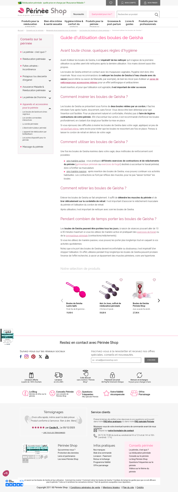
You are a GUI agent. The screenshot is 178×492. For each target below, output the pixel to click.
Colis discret (85, 378)
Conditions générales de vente (85, 487)
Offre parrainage (100, 465)
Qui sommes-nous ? (66, 450)
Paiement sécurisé (112, 380)
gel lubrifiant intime (69, 128)
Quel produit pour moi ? (102, 14)
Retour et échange (101, 459)
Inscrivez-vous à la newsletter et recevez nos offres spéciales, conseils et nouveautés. (123, 353)
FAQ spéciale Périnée (144, 421)
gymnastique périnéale (87, 164)
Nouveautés (78, 14)
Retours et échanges (139, 380)
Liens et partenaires (66, 456)
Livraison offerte (31, 380)
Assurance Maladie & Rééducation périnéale (34, 89)
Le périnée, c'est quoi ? (139, 450)
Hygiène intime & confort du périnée (74, 23)
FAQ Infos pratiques (112, 421)
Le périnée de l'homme (34, 97)
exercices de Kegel (110, 164)
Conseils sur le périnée (139, 456)
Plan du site (128, 487)
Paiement (107, 456)
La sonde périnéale (30, 124)
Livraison (58, 380)
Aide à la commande (102, 453)
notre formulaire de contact (121, 430)
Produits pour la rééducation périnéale (30, 23)
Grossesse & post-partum (114, 22)
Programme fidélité (102, 462)
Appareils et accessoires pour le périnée (35, 106)
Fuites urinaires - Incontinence (31, 67)
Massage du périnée (33, 146)
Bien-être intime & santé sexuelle (53, 22)
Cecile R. (54, 427)
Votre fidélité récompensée (117, 393)
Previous (62, 300)
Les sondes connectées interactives (31, 119)
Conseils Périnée (65, 391)
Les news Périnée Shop (68, 459)
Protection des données (68, 453)
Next (159, 300)
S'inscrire (151, 360)
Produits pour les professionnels (148, 22)
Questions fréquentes (87, 393)
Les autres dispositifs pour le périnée (34, 139)
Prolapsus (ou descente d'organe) (35, 78)
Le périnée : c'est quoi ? (34, 52)
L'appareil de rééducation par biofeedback (34, 133)
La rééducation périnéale (140, 453)
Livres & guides (129, 22)
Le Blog (33, 391)
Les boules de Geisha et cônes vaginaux (34, 113)
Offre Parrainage (144, 393)
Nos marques (99, 450)
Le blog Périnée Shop (138, 459)
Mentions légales (111, 487)
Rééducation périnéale (34, 59)
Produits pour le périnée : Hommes (94, 23)
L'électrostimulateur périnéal (34, 128)
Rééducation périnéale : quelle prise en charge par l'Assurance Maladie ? (53, 3)
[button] (6, 473)
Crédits (140, 487)
